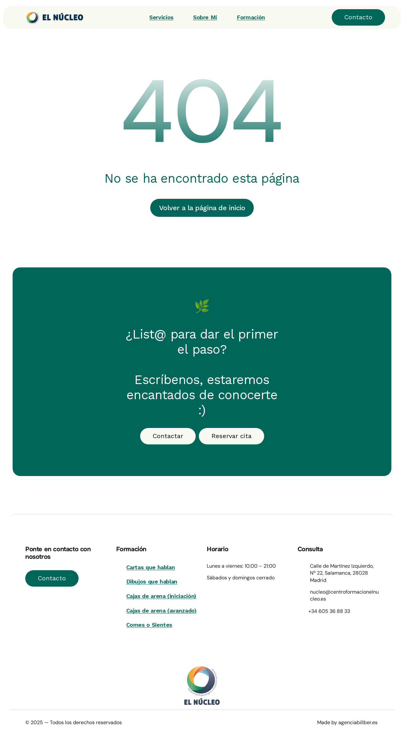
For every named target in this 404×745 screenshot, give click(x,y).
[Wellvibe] (50, 17)
